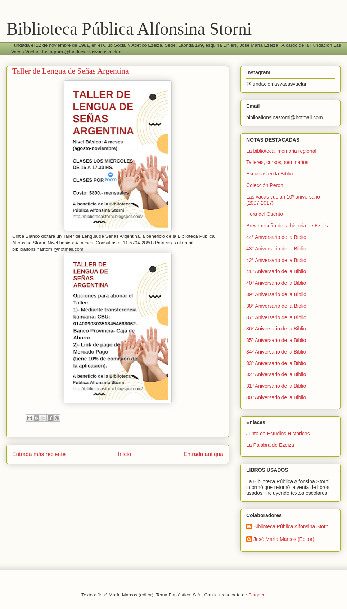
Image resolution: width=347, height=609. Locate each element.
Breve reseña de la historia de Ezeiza (288, 225)
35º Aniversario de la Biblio (276, 340)
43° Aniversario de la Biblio (276, 249)
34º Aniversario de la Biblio (276, 352)
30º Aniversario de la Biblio (276, 397)
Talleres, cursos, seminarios (277, 162)
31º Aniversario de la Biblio (276, 386)
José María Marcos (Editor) (283, 539)
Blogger (256, 594)
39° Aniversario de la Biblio (276, 294)
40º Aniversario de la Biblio (276, 283)
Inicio (124, 454)
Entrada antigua (203, 454)
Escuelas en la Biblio (269, 174)
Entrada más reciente (39, 454)
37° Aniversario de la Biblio (276, 317)
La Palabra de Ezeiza (270, 445)
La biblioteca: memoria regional (281, 151)
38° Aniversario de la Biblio (276, 306)
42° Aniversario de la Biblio (276, 260)
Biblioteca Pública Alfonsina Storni (129, 28)
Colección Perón (264, 185)
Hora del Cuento (264, 214)
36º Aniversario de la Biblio (276, 329)
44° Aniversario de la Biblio (276, 237)
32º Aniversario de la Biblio (276, 374)
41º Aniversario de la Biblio (276, 271)
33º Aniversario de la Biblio (276, 363)
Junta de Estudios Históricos (278, 433)
